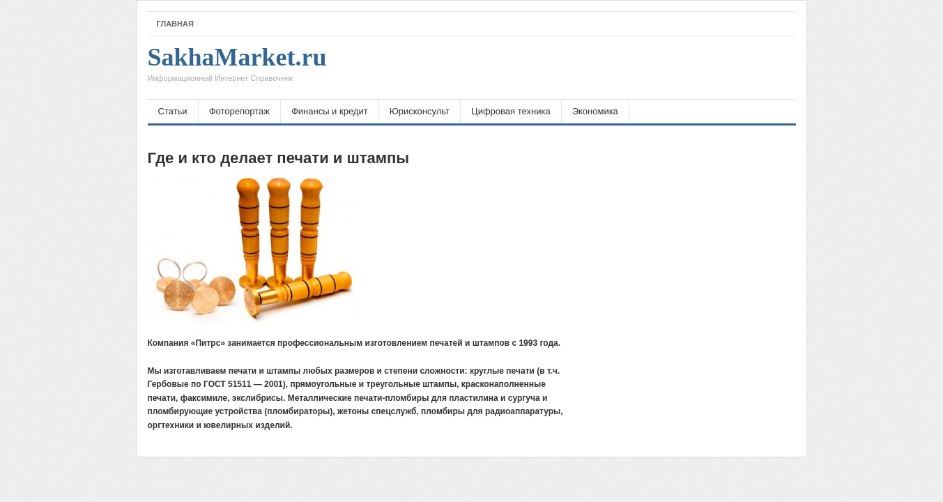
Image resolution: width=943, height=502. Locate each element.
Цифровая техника (511, 111)
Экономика (595, 111)
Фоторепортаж (239, 111)
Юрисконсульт (420, 111)
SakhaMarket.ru (237, 68)
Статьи (172, 111)
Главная (175, 24)
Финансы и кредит (329, 111)
